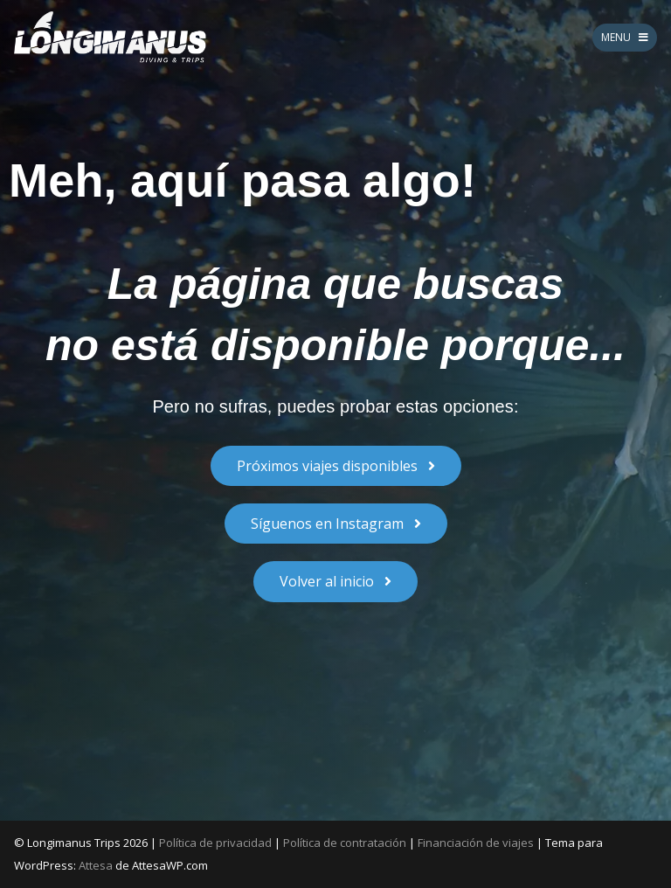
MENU (624, 37)
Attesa (96, 865)
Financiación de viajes (476, 842)
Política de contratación (344, 842)
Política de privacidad (215, 842)
